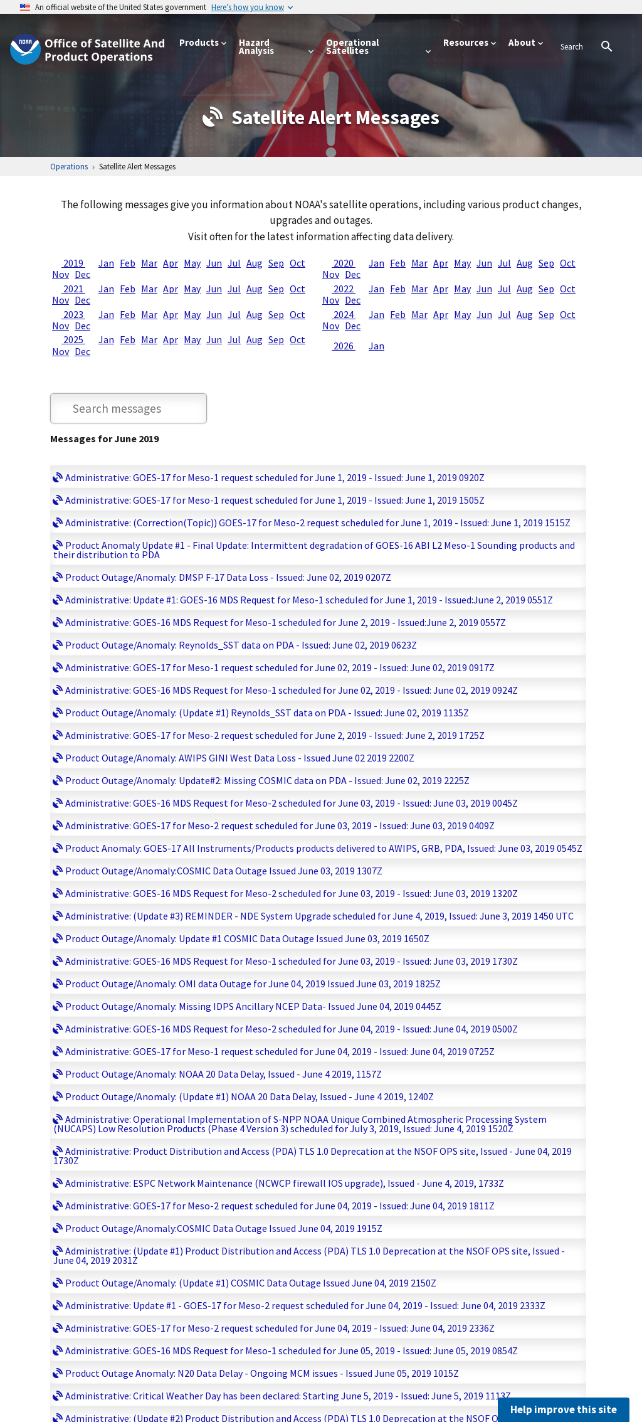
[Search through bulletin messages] (128, 408)
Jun (214, 263)
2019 (73, 263)
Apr (170, 263)
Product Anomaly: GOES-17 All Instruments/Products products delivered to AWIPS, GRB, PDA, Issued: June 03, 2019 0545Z (323, 848)
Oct (297, 263)
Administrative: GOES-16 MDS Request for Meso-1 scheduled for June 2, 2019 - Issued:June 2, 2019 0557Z (285, 622)
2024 (343, 314)
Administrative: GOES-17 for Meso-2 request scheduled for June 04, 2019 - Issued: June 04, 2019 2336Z (280, 1328)
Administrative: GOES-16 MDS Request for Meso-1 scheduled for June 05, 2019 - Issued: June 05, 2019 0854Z (291, 1350)
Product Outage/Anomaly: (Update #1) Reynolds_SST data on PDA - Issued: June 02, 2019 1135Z (267, 712)
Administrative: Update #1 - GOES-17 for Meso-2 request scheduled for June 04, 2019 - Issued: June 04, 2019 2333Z (305, 1305)
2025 (73, 339)
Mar (149, 263)
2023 (73, 314)
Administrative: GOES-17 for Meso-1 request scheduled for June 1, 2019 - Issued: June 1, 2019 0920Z (275, 477)
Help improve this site (563, 1409)
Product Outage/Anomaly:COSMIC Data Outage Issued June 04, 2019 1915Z (223, 1228)
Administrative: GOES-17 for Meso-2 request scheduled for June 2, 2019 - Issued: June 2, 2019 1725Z (275, 735)
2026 (343, 345)
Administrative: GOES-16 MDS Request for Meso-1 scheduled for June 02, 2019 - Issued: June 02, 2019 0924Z (291, 690)
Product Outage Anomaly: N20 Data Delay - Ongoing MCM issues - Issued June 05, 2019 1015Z (262, 1373)
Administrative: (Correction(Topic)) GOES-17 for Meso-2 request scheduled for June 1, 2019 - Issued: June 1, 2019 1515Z (318, 522)
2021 (73, 288)
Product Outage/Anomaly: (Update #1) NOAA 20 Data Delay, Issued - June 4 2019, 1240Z (249, 1096)
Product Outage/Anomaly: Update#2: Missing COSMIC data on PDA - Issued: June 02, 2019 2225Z (267, 780)
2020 (343, 263)
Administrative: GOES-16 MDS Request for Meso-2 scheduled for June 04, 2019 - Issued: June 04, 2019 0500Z (291, 1028)
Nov (60, 274)
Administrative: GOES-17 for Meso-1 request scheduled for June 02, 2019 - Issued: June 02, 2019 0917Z (280, 667)
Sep (276, 263)
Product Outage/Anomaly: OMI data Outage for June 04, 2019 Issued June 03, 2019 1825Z (253, 983)
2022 (343, 288)
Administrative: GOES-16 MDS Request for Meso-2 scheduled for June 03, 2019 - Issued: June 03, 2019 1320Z (291, 893)
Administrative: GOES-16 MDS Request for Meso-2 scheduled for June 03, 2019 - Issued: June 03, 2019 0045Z (291, 803)
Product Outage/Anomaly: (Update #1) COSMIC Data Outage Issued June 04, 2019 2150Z (250, 1282)
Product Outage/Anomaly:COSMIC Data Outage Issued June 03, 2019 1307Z (223, 870)
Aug (254, 263)
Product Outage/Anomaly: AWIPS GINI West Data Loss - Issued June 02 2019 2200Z (239, 757)
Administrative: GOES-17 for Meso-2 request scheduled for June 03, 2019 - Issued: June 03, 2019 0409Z (280, 825)
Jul (234, 263)
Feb (127, 263)
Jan (106, 263)
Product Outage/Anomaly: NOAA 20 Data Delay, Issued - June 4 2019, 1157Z (223, 1074)
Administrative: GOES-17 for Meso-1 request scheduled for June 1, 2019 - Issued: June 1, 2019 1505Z (275, 500)
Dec (82, 274)
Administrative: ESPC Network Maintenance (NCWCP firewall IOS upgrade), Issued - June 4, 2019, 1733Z (284, 1183)
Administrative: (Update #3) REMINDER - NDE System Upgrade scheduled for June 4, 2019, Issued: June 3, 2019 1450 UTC (319, 916)
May (192, 263)
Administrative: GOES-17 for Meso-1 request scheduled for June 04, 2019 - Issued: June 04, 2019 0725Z (280, 1051)
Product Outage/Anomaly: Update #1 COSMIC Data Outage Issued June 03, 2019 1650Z (247, 938)
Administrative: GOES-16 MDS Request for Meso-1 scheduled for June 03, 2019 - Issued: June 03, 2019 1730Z (291, 961)
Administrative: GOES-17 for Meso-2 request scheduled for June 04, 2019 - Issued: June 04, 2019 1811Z (280, 1205)
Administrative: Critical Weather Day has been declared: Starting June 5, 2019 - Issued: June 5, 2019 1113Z (288, 1395)
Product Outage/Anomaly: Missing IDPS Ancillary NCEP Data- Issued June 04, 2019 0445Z (253, 1006)
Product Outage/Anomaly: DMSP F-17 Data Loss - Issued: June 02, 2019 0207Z (228, 577)
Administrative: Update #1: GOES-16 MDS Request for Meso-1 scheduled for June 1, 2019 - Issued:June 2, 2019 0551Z (309, 599)
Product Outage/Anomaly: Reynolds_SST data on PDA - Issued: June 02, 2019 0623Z (241, 645)
